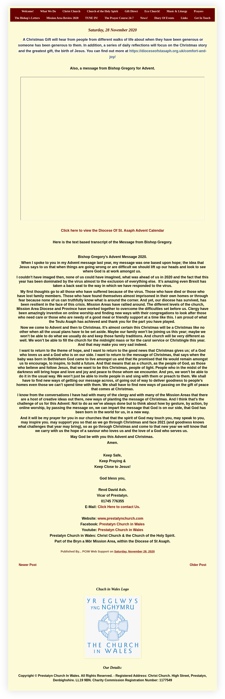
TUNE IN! (91, 18)
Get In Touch (202, 18)
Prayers (198, 11)
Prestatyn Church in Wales (121, 524)
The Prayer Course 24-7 (119, 18)
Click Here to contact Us (118, 507)
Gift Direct (131, 11)
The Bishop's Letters (27, 18)
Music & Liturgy (177, 11)
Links (184, 18)
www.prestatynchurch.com (120, 518)
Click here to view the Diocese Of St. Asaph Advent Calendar (112, 230)
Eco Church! (152, 11)
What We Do (48, 11)
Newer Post (27, 565)
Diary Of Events (164, 18)
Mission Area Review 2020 (62, 18)
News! (144, 18)
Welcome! (28, 11)
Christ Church (71, 11)
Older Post (198, 565)
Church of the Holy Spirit (102, 11)
